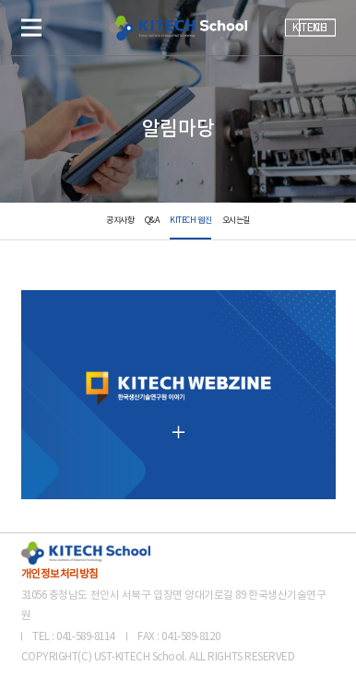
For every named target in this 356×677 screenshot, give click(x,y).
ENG (317, 28)
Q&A (152, 221)
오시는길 (236, 221)
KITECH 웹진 (190, 221)
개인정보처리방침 (60, 574)
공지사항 (120, 221)
